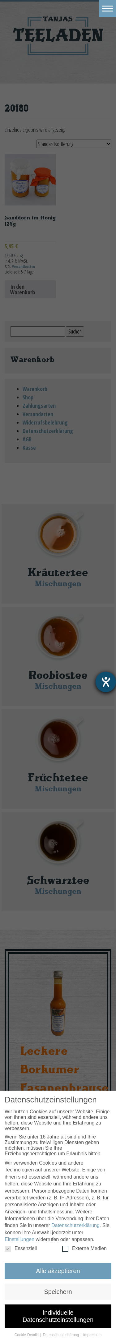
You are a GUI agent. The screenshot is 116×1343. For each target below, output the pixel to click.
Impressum (92, 1335)
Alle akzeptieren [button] (58, 1270)
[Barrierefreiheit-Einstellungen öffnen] (106, 682)
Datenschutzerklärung (75, 1225)
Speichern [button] (58, 1291)
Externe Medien (84, 1248)
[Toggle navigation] (107, 8)
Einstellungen (19, 1239)
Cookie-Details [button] (27, 1335)
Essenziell (21, 1248)
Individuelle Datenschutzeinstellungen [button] (58, 1316)
